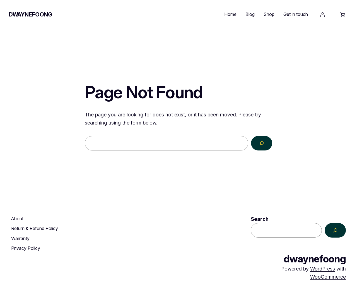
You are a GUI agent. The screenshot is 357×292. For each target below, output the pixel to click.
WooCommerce (328, 277)
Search (260, 219)
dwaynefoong (30, 14)
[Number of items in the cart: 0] (342, 14)
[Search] (261, 143)
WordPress (322, 269)
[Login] (322, 14)
